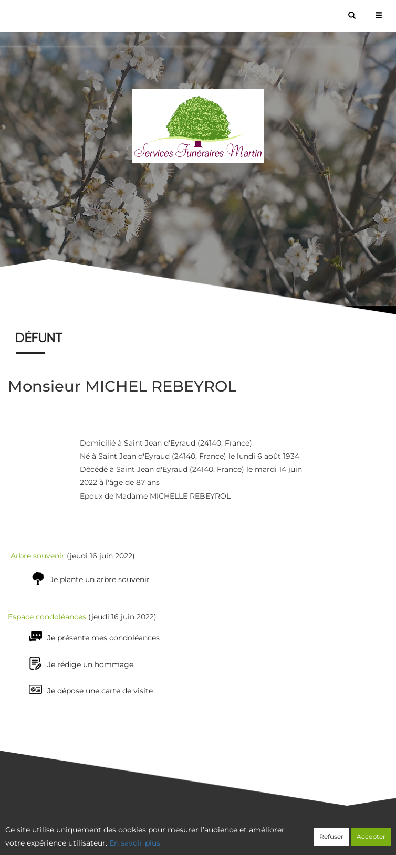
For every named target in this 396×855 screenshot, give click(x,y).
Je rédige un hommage (90, 664)
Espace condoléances (47, 616)
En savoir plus (134, 843)
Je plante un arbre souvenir (100, 579)
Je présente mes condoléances (103, 637)
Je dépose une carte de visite (100, 690)
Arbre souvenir (38, 556)
